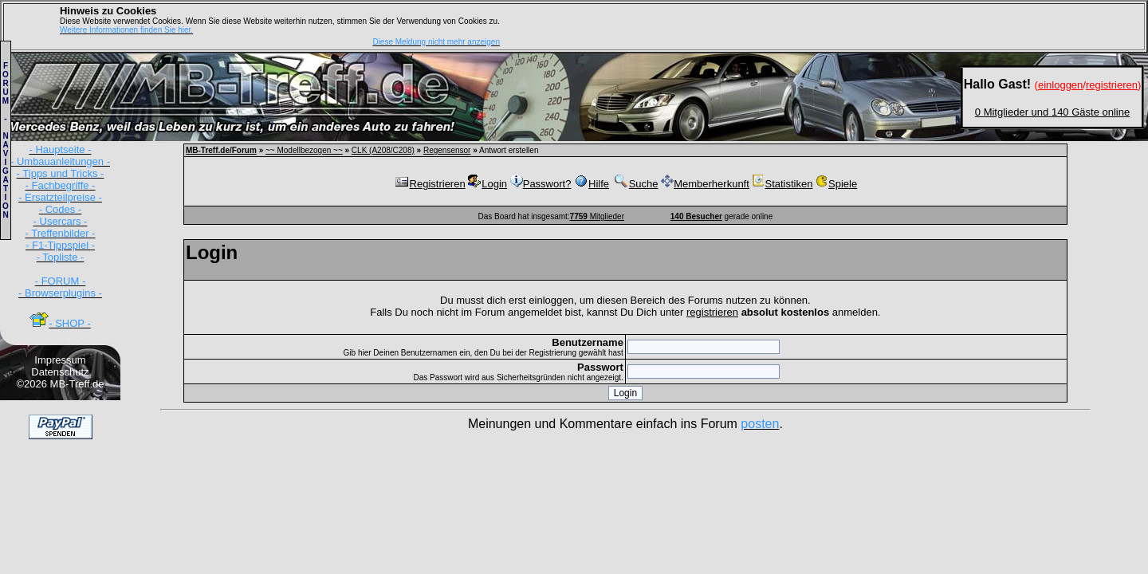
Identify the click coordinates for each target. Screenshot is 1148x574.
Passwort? (541, 184)
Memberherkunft (705, 184)
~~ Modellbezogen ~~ (304, 150)
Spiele (836, 184)
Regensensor (446, 150)
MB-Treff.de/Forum (221, 150)
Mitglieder (597, 216)
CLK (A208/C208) (383, 150)
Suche (635, 184)
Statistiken (782, 184)
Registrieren (430, 184)
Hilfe (591, 184)
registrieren (712, 312)
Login (487, 184)
